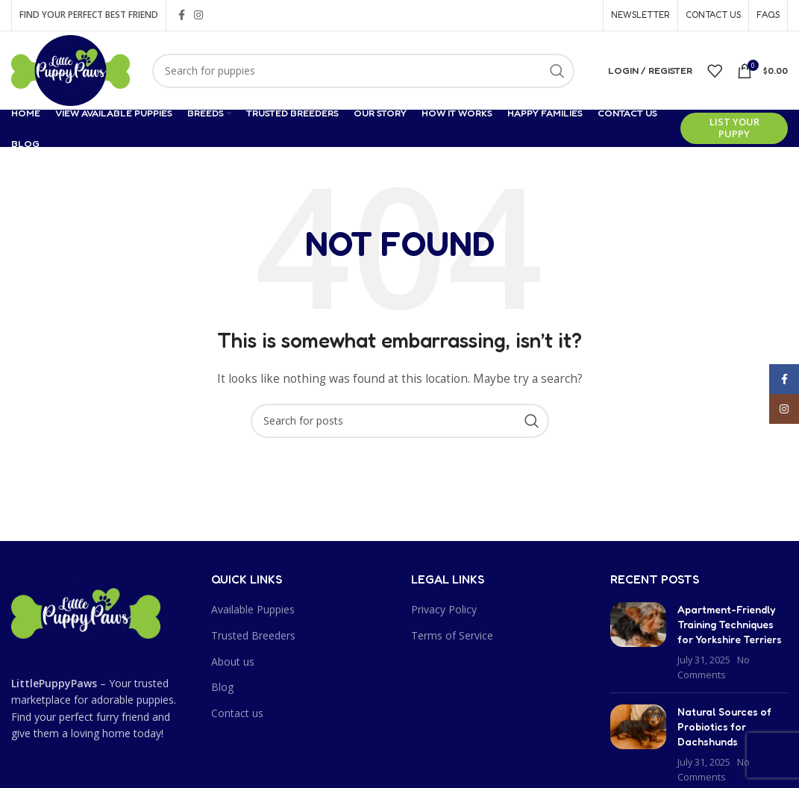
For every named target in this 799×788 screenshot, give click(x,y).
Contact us (237, 713)
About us (232, 661)
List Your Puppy (734, 127)
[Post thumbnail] (638, 641)
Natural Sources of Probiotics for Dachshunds (724, 726)
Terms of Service (452, 635)
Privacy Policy (444, 609)
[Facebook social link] (181, 15)
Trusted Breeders (253, 635)
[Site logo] (70, 69)
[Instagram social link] (198, 15)
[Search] (363, 71)
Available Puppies (253, 609)
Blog (222, 687)
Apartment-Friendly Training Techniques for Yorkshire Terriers (729, 624)
